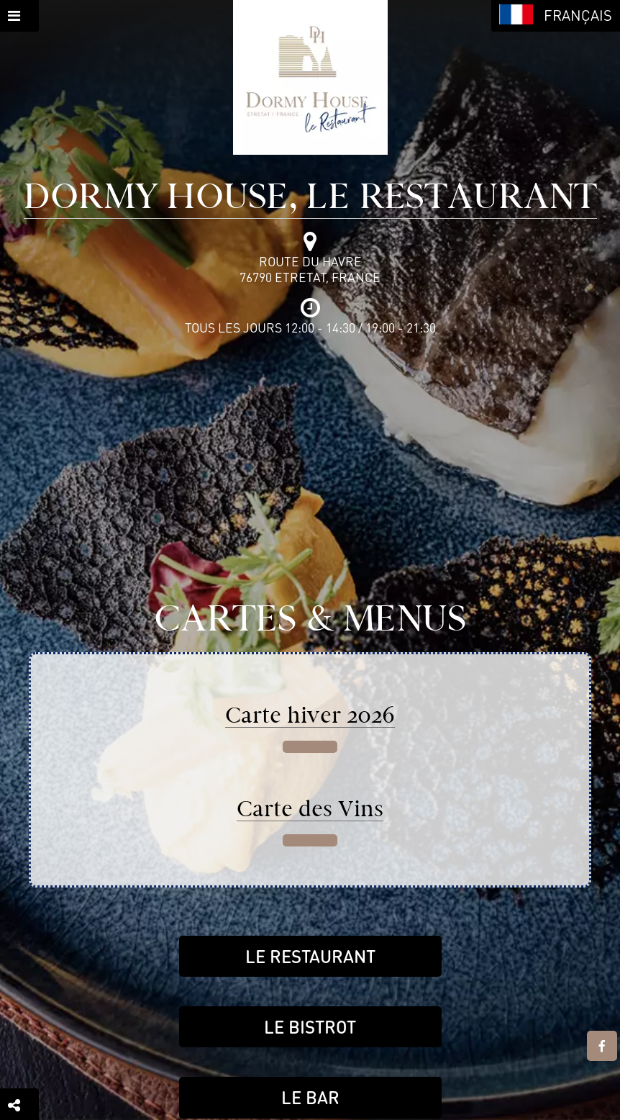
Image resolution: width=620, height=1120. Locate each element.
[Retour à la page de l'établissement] (310, 77)
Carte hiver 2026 (310, 715)
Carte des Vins (310, 809)
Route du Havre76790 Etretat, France (310, 269)
